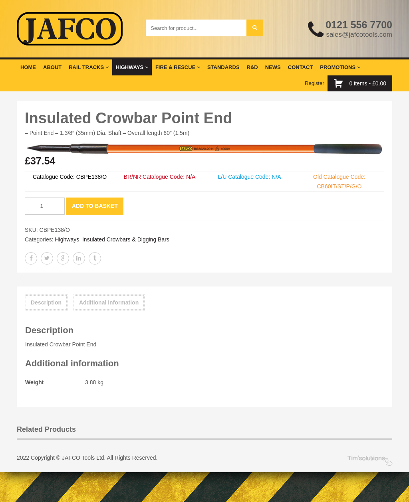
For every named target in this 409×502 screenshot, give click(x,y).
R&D (252, 67)
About (52, 67)
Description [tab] (46, 302)
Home (28, 67)
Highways (132, 67)
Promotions (340, 67)
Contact (300, 67)
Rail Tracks (88, 67)
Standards (223, 67)
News (273, 67)
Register (314, 83)
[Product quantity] (45, 206)
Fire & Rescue (177, 67)
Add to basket (95, 206)
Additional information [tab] (109, 302)
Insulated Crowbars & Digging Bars (125, 239)
